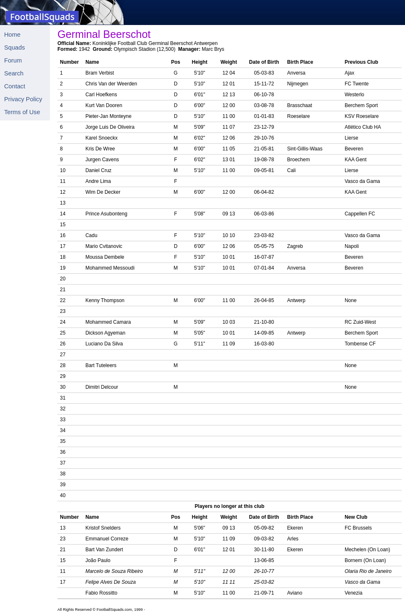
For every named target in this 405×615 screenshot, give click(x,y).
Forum (13, 60)
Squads (14, 47)
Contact (14, 86)
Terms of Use (22, 112)
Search (13, 73)
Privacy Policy (23, 99)
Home (12, 34)
